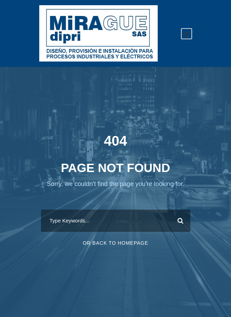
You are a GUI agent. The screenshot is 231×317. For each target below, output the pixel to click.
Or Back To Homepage (115, 243)
